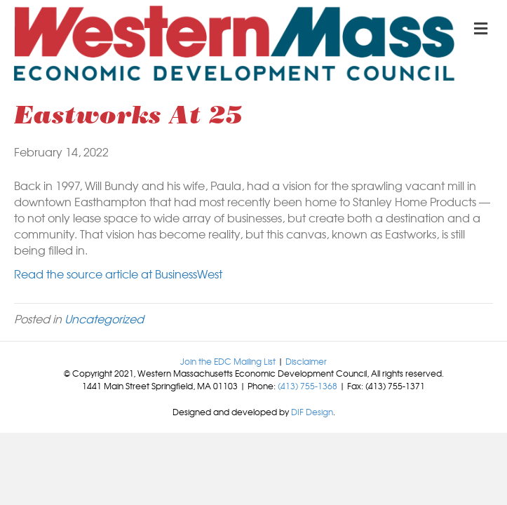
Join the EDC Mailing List (228, 361)
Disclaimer (306, 361)
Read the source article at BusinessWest (118, 273)
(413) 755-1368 (307, 385)
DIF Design (312, 411)
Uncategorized (104, 318)
